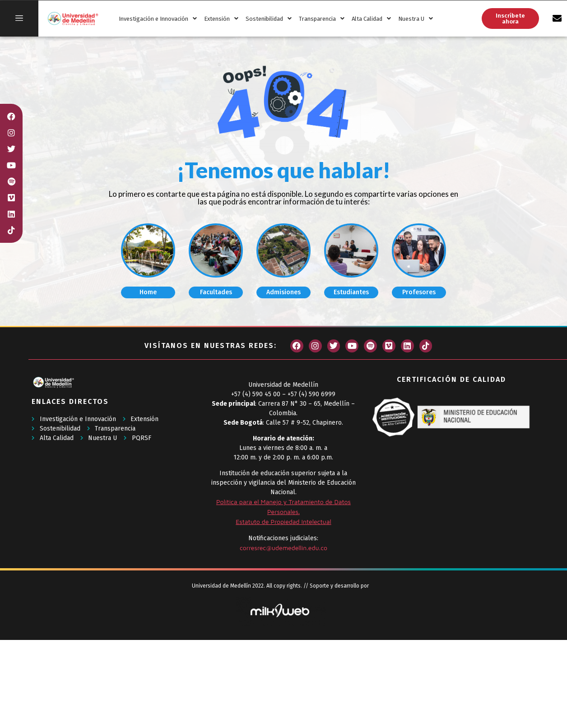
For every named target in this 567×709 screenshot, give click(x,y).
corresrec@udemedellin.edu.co (283, 547)
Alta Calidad (371, 18)
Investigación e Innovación (158, 18)
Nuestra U (415, 18)
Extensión (221, 18)
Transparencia (321, 18)
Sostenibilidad (269, 18)
